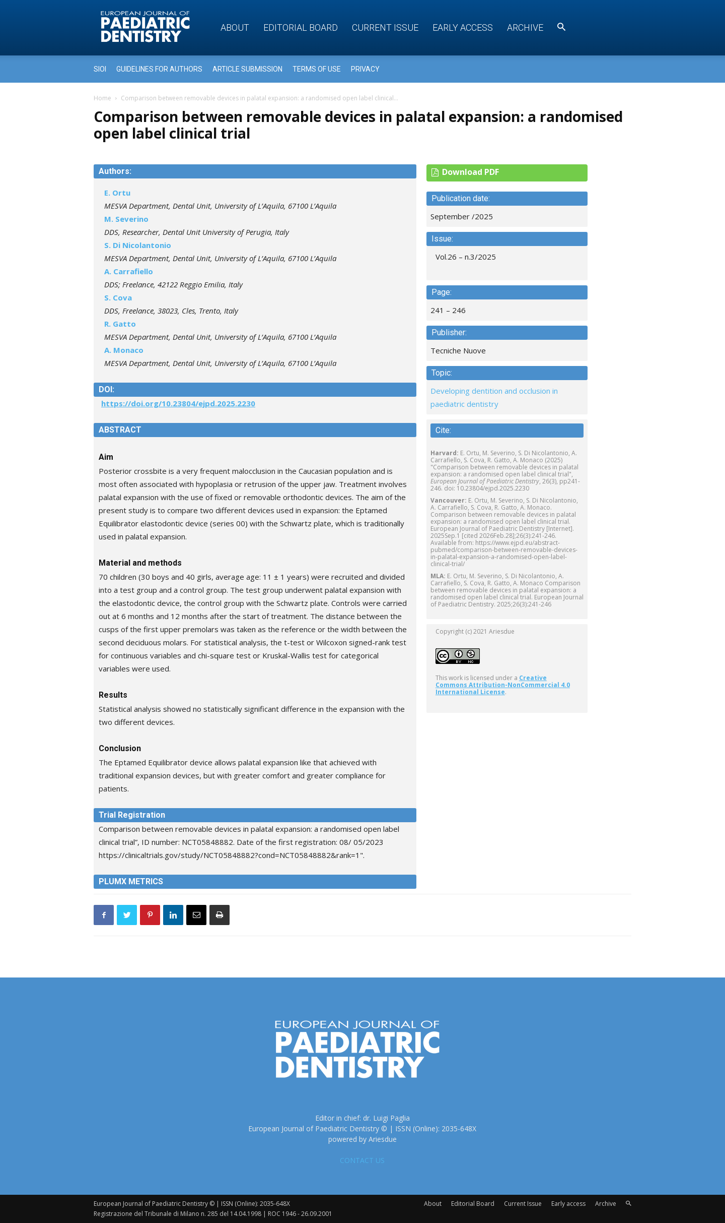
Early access (462, 27)
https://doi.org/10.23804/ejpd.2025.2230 (178, 403)
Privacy (365, 69)
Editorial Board (300, 27)
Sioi (100, 69)
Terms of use (317, 69)
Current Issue (385, 27)
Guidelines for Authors (159, 69)
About (235, 27)
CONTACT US (362, 1160)
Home (102, 98)
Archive (525, 27)
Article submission (247, 69)
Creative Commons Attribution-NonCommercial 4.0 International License (503, 685)
